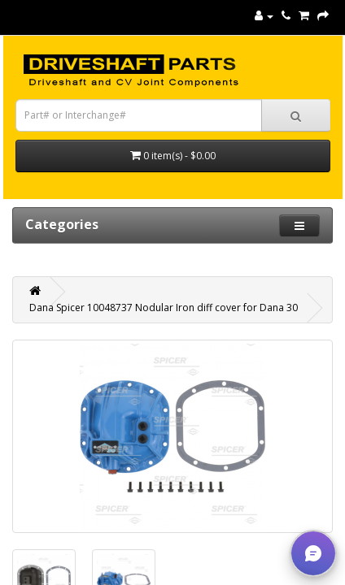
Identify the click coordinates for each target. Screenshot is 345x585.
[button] (313, 553)
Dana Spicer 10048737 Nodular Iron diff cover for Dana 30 (163, 307)
